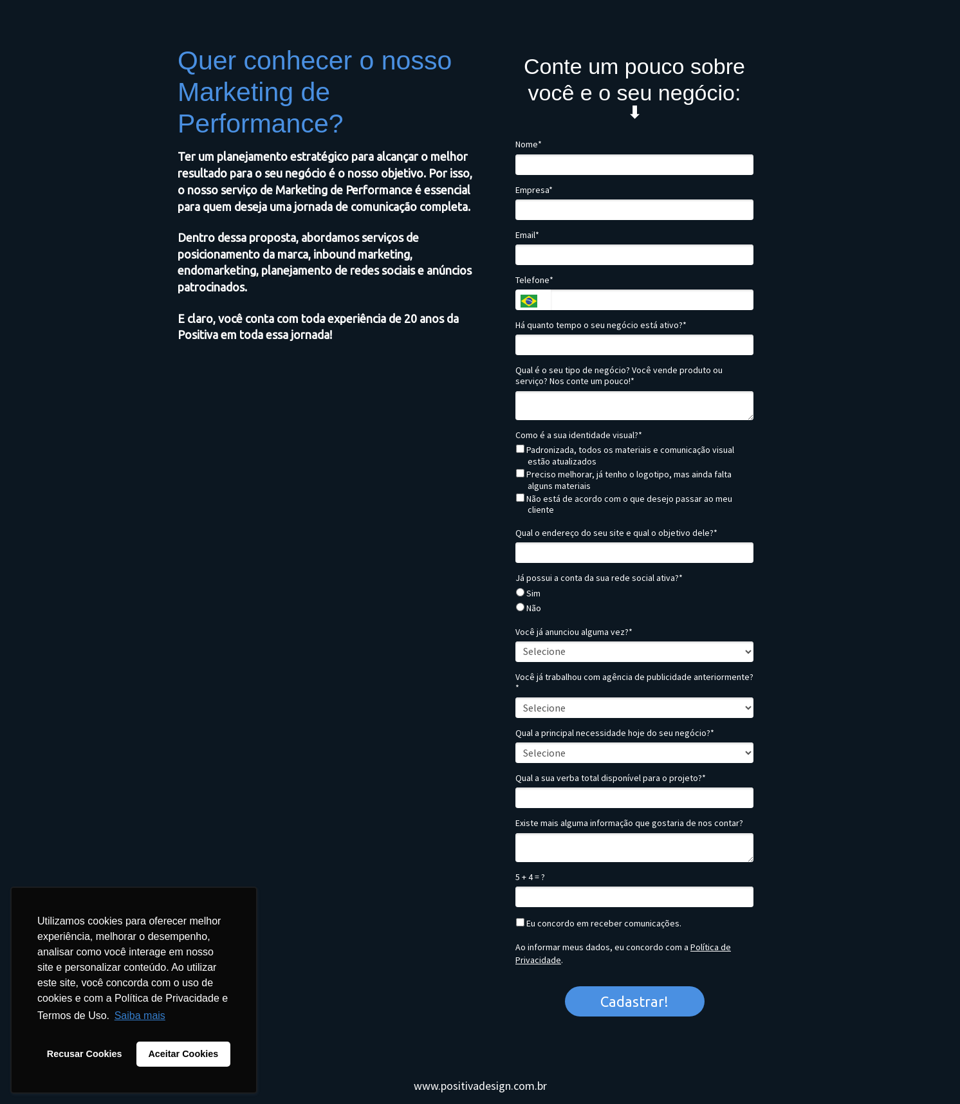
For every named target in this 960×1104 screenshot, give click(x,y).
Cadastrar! (634, 1001)
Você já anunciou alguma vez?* (573, 632)
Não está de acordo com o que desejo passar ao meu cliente (624, 504)
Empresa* (534, 190)
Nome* (528, 144)
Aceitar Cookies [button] (183, 1054)
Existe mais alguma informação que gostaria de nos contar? (629, 823)
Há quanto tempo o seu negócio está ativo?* (601, 325)
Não (528, 608)
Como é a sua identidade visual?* (578, 435)
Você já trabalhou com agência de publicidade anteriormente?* (634, 683)
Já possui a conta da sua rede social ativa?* (599, 578)
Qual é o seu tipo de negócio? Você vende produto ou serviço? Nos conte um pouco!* (619, 376)
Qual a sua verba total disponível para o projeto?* (610, 778)
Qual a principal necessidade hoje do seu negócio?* (614, 733)
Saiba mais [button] (140, 1015)
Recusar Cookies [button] (84, 1054)
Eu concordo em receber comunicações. (598, 923)
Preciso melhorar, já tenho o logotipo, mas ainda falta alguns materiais (624, 480)
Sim (528, 593)
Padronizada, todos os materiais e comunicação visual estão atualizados (625, 456)
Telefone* (534, 280)
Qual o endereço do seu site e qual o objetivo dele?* (616, 533)
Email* (527, 235)
